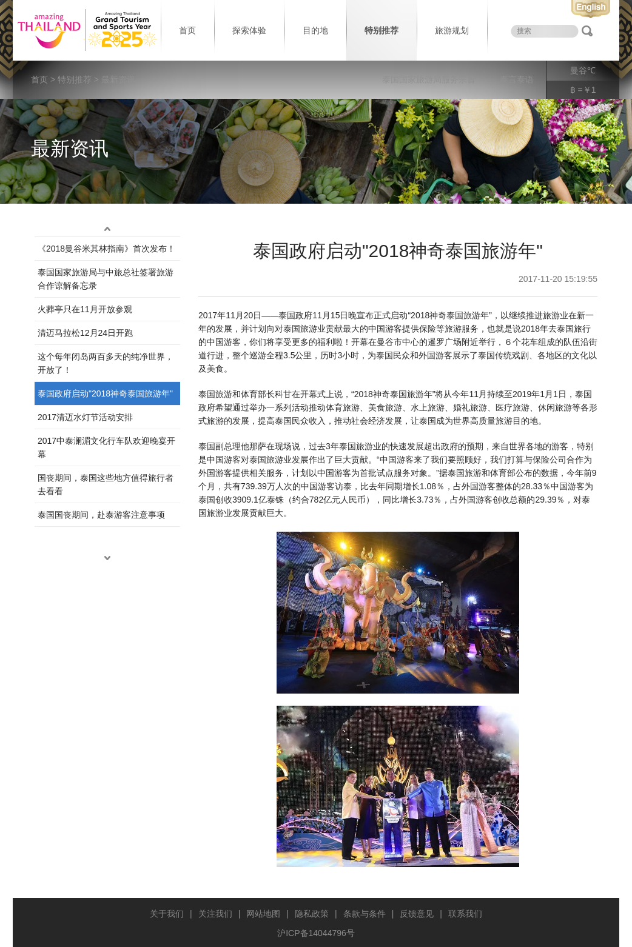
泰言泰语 (517, 79)
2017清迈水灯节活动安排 (85, 417)
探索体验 (249, 30)
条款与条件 (364, 914)
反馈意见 (417, 914)
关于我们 (167, 914)
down (107, 558)
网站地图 (263, 914)
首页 (187, 30)
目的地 (315, 30)
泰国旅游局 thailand (85, 30)
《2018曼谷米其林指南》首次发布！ (106, 248)
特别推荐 (381, 30)
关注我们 (215, 914)
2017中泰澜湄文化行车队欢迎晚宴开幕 (106, 447)
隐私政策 (312, 914)
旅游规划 (452, 30)
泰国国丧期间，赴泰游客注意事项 (101, 515)
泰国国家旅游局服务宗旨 (429, 79)
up (107, 229)
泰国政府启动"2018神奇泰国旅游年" (105, 393)
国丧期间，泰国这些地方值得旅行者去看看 (105, 484)
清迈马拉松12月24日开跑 (85, 333)
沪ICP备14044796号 (316, 933)
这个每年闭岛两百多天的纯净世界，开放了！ (105, 363)
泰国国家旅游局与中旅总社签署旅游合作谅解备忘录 (105, 278)
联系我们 (465, 914)
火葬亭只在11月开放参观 (85, 309)
